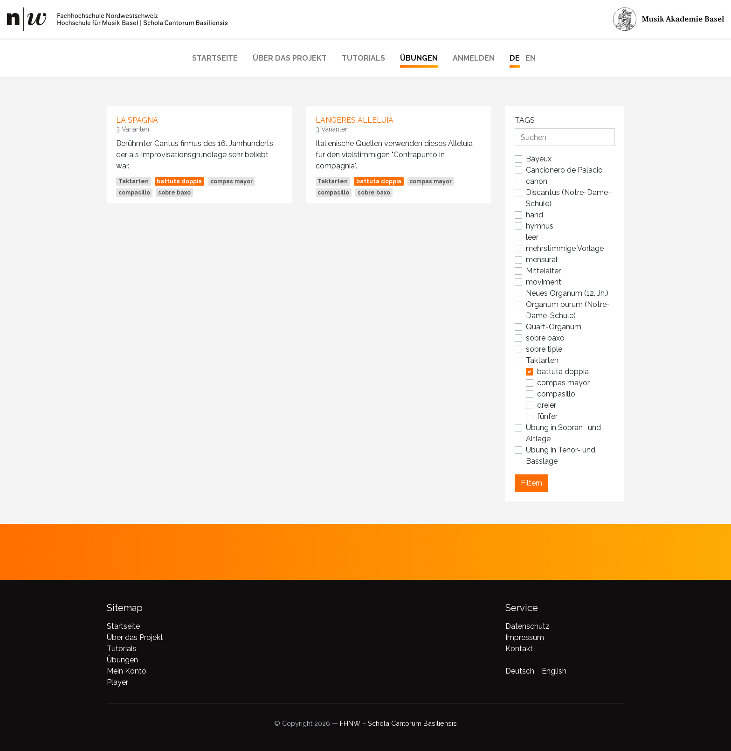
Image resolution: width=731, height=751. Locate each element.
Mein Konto (126, 671)
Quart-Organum (553, 326)
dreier (546, 405)
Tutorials (363, 58)
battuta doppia (179, 181)
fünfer (547, 416)
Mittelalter (543, 270)
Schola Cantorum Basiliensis (412, 723)
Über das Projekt (290, 58)
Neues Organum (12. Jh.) (567, 293)
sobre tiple (544, 349)
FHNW (350, 723)
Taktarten (133, 181)
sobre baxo (174, 192)
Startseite (215, 58)
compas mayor (231, 181)
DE (515, 58)
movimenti (544, 282)
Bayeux (539, 158)
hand (534, 214)
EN (530, 58)
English (554, 671)
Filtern (531, 483)
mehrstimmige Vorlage (565, 248)
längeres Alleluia (354, 120)
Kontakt (519, 648)
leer (532, 237)
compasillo (134, 192)
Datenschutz (527, 626)
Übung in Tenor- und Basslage (560, 455)
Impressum (524, 637)
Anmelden (474, 58)
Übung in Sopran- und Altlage (563, 433)
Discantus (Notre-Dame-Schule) (568, 198)
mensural (542, 259)
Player (117, 682)
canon (536, 181)
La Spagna (137, 120)
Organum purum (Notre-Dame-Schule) (568, 310)
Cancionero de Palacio (564, 170)
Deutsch (519, 671)
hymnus (539, 226)
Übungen (419, 58)
